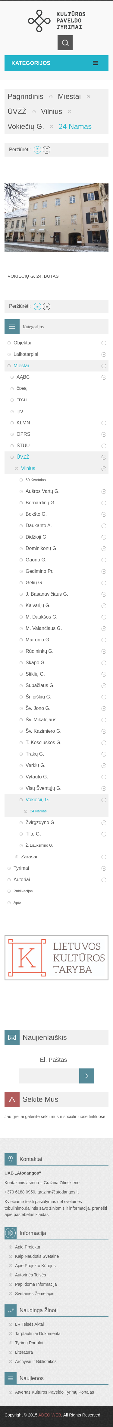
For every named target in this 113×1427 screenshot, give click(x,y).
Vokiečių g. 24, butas (33, 276)
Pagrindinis (25, 96)
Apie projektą (27, 1247)
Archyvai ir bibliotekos (36, 1361)
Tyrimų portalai (29, 1342)
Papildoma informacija (36, 1284)
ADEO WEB (49, 1415)
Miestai (69, 96)
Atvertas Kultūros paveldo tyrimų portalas (54, 1392)
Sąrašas (46, 150)
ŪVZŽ (17, 111)
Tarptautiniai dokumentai (38, 1333)
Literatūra (24, 1352)
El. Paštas (53, 1059)
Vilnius (51, 111)
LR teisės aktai (29, 1324)
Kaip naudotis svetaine (37, 1256)
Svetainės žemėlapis (34, 1293)
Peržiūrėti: (20, 149)
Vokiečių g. (26, 126)
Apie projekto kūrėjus (35, 1265)
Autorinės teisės (30, 1275)
